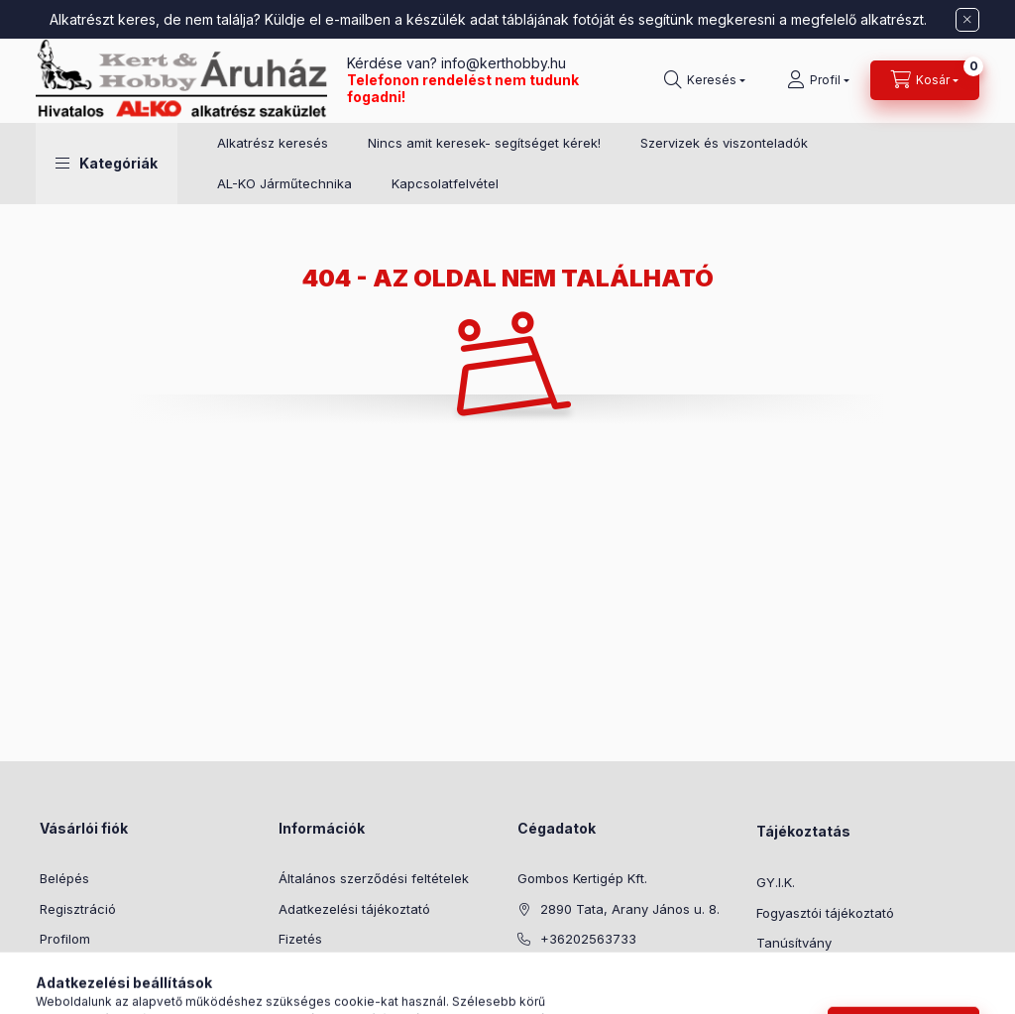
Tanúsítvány (794, 943)
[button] (106, 163)
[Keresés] (704, 80)
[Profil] (818, 80)
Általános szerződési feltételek (374, 878)
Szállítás (304, 969)
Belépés (64, 878)
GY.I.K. (775, 882)
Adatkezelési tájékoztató (354, 909)
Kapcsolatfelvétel (445, 183)
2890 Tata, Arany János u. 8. (630, 909)
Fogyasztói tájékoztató (825, 913)
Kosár (57, 969)
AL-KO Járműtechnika (284, 183)
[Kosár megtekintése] (924, 80)
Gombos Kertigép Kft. (582, 878)
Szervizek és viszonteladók (724, 143)
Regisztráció (78, 909)
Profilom (65, 939)
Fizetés (300, 939)
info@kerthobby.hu (501, 63)
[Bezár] (967, 20)
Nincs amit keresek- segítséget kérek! (484, 143)
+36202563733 (588, 939)
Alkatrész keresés (272, 143)
